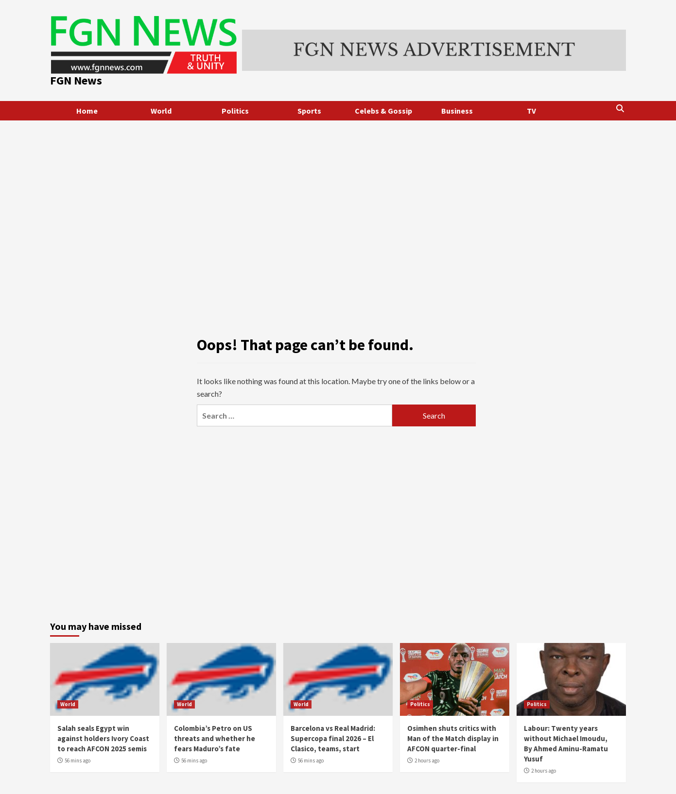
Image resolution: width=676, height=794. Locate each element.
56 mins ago (77, 760)
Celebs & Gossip (383, 111)
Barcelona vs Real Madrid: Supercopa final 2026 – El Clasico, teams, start (333, 738)
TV (531, 111)
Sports (309, 111)
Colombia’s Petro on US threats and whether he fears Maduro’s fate (214, 738)
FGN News (76, 80)
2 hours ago (427, 760)
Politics (235, 111)
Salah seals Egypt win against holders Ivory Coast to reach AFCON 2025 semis (103, 738)
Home (87, 111)
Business (457, 111)
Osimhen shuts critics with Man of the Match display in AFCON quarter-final (453, 738)
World (161, 111)
